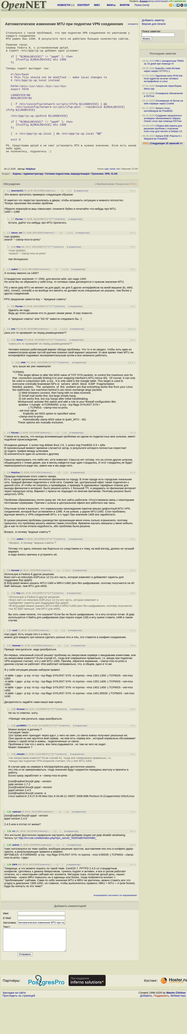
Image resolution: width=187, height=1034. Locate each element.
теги (145, 5)
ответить (49, 221)
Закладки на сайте (14, 1027)
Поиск (138, 5)
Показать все (122, 214)
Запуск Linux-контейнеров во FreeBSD (158, 109)
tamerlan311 (17, 221)
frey (18, 277)
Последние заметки (163, 53)
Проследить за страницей (18, 1030)
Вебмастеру (178, 1030)
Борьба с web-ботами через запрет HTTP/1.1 (162, 69)
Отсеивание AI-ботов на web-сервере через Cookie (163, 102)
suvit (14, 661)
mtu (118, 199)
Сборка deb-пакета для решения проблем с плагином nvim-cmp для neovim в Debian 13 (163, 128)
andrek (15, 875)
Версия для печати (154, 23)
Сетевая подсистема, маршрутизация (67, 204)
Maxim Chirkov (176, 1027)
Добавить (146, 1030)
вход (151, 1)
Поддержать (161, 1030)
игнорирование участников (106, 926)
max (13, 359)
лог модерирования (128, 926)
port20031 (21, 756)
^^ (49, 249)
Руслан (19, 249)
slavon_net (16, 263)
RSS (132, 214)
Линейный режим (105, 214)
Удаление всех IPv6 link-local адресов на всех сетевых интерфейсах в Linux (163, 78)
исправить (133, 24)
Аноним (15, 601)
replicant (16, 842)
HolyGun (31, 199)
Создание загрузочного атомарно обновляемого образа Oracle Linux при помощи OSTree (163, 118)
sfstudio (20, 784)
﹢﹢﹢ (58, 221)
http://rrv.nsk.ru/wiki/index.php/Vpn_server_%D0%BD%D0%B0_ (58, 868)
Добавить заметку (153, 20)
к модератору (81, 221)
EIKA (14, 895)
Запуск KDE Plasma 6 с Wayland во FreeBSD (163, 137)
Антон (19, 370)
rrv (13, 861)
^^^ (52, 249)
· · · (65, 221)
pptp (107, 199)
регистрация (161, 1)
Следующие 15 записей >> (166, 143)
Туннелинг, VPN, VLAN (104, 204)
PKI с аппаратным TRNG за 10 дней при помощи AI (164, 62)
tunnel (112, 199)
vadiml (14, 299)
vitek (23, 393)
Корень (17, 204)
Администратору (33, 204)
